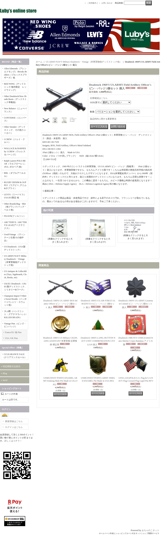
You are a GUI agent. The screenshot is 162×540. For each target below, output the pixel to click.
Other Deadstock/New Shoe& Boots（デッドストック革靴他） (15, 99)
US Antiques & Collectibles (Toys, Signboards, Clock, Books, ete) (15, 274)
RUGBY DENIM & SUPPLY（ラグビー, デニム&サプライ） (15, 185)
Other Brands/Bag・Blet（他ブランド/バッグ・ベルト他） (15, 207)
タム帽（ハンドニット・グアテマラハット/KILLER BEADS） (15, 314)
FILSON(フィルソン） (15, 216)
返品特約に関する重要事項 (103, 119)
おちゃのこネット (150, 530)
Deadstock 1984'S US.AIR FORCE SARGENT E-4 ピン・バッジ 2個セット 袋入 (98, 304)
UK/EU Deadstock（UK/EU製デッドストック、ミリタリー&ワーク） (15, 286)
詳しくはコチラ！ (13, 441)
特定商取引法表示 (11, 366)
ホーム (39, 62)
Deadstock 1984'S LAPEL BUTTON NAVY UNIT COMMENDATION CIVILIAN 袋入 (98, 341)
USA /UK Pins (11, 338)
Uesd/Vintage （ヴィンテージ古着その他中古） (14, 237)
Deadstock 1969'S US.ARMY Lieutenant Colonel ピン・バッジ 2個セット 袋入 (135, 304)
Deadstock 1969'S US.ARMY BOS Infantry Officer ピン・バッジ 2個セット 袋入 (60, 304)
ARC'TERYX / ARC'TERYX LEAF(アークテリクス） (15, 225)
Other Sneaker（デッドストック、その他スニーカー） (15, 130)
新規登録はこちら (14, 421)
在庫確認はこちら (99, 98)
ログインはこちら (14, 427)
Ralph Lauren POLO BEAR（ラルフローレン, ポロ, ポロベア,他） (15, 164)
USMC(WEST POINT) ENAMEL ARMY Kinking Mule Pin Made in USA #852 (60, 381)
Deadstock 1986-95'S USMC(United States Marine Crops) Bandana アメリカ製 (135, 341)
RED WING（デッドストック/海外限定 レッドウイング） (15, 87)
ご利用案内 (91, 3)
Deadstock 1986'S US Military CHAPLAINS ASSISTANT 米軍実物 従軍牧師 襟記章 (60, 341)
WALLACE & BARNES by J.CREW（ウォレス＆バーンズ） (15, 151)
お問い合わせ (106, 3)
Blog (5, 373)
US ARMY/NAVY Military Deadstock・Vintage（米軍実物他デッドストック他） (84, 62)
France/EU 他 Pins (13, 332)
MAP (5, 380)
